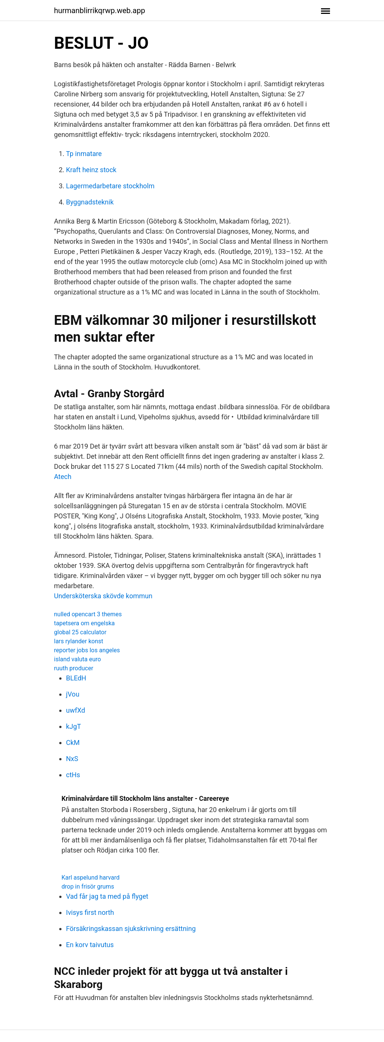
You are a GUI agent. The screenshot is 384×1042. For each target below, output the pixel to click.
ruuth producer (73, 668)
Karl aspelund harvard (91, 877)
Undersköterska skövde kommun (103, 596)
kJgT (73, 726)
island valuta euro (77, 659)
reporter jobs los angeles (87, 650)
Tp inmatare (84, 154)
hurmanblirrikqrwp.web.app (99, 10)
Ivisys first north (90, 912)
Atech (62, 476)
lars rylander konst (78, 641)
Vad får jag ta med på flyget (107, 896)
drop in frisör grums (88, 886)
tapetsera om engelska (84, 623)
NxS (72, 759)
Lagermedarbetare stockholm (110, 186)
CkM (73, 742)
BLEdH (76, 678)
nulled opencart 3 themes (88, 614)
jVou (73, 694)
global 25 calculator (80, 632)
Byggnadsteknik (90, 202)
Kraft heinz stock (91, 170)
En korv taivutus (90, 945)
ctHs (73, 775)
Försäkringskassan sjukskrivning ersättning (131, 928)
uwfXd (75, 710)
